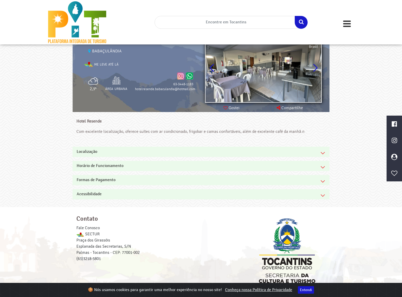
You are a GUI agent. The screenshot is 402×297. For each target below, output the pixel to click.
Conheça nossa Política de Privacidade (258, 289)
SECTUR (88, 234)
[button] (315, 68)
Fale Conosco (88, 228)
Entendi (306, 290)
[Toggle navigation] (347, 24)
